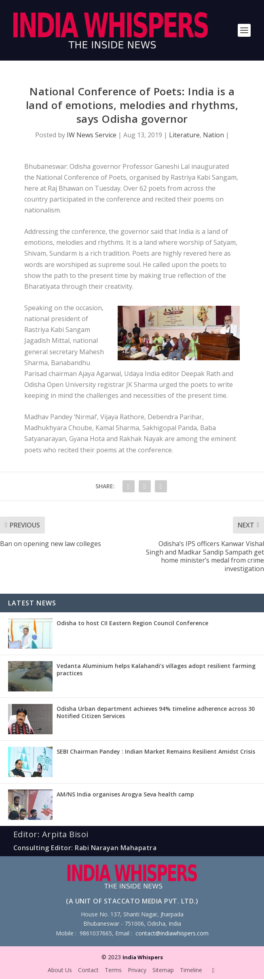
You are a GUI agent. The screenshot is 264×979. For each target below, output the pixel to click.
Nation (213, 134)
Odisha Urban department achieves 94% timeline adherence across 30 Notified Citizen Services (156, 712)
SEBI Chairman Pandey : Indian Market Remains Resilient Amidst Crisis (156, 751)
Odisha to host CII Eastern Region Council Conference (132, 623)
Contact (88, 970)
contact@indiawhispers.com (172, 933)
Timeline (191, 970)
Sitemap (163, 970)
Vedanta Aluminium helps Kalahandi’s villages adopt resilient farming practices (156, 669)
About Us (60, 970)
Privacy (137, 970)
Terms (113, 970)
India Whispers (142, 957)
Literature (184, 134)
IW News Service (91, 134)
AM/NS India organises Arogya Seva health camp (125, 794)
